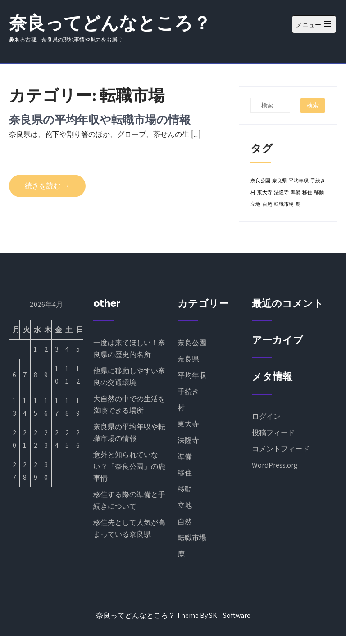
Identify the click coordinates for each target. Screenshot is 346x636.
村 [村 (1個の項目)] (252, 192)
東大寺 (188, 424)
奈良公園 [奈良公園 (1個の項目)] (260, 180)
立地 (185, 505)
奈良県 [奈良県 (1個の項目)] (279, 180)
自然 (185, 521)
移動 (185, 489)
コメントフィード (281, 449)
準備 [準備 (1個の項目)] (295, 192)
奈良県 (188, 359)
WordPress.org (275, 465)
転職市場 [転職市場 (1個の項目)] (284, 204)
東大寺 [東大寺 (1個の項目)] (264, 192)
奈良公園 (192, 343)
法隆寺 (188, 440)
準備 (185, 456)
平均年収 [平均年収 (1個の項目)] (299, 180)
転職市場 (192, 538)
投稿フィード (273, 432)
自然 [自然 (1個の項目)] (267, 204)
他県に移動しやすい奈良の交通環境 (129, 376)
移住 (185, 473)
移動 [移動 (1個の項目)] (319, 192)
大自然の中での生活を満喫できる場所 (129, 404)
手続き (188, 391)
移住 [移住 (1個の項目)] (307, 192)
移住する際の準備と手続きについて (129, 500)
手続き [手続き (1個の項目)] (317, 180)
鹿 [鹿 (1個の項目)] (298, 204)
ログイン (266, 416)
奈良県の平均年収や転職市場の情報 (100, 119)
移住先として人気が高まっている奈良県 (129, 528)
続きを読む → (47, 186)
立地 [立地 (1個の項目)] (255, 204)
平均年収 (192, 375)
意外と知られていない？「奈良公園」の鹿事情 (129, 466)
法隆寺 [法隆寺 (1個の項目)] (281, 192)
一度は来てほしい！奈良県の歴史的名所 (129, 348)
